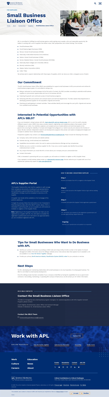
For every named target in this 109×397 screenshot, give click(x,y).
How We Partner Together (41, 344)
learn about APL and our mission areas (56, 122)
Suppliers (31, 25)
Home (8, 25)
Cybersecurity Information (61, 344)
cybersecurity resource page (55, 159)
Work (14, 25)
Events (56, 362)
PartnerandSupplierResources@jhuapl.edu (52, 134)
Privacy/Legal (58, 385)
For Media (83, 385)
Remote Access (74, 385)
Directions (66, 385)
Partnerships (22, 25)
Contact (74, 362)
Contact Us (77, 336)
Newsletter (65, 362)
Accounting (78, 344)
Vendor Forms (91, 344)
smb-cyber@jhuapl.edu (45, 161)
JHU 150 (82, 362)
